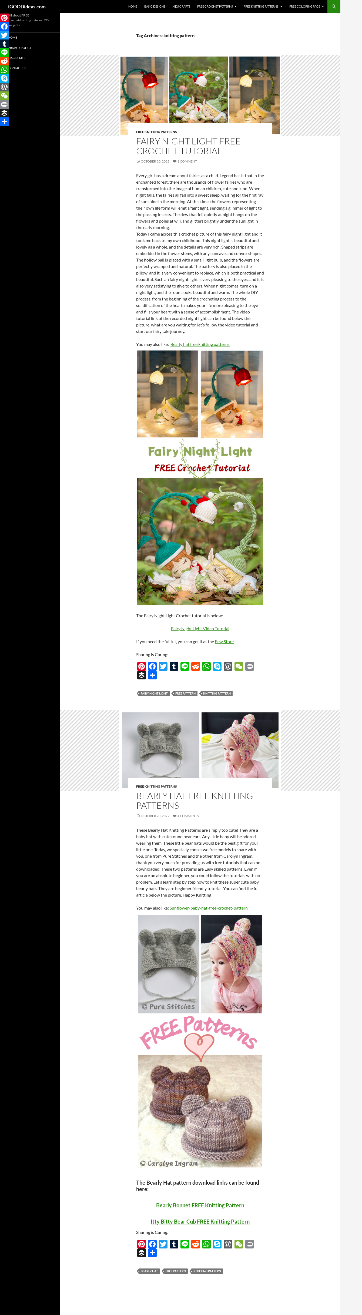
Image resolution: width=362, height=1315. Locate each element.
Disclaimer (16, 58)
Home (132, 6)
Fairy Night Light (154, 693)
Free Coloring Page (304, 6)
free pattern (185, 693)
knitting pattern (217, 693)
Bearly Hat (149, 1271)
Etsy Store (224, 641)
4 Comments (188, 816)
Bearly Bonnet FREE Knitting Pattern (200, 1205)
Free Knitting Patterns (261, 6)
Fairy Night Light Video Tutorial (200, 628)
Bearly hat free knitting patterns (200, 344)
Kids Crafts (181, 6)
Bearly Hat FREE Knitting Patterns (194, 800)
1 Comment (187, 161)
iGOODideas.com (27, 6)
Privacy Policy (20, 47)
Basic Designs (154, 6)
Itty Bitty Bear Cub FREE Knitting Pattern (200, 1221)
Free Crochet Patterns (215, 6)
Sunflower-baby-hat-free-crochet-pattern (209, 907)
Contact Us (17, 68)
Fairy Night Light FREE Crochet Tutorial (188, 146)
